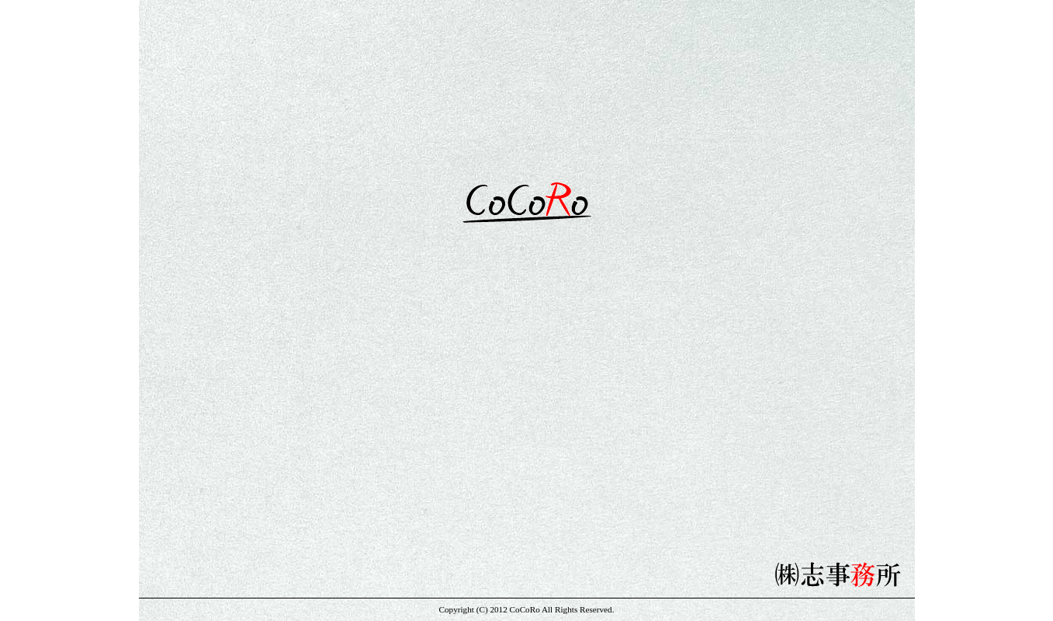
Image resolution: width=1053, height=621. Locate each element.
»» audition (759, 382)
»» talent (410, 382)
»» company (643, 382)
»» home (294, 382)
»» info (527, 382)
